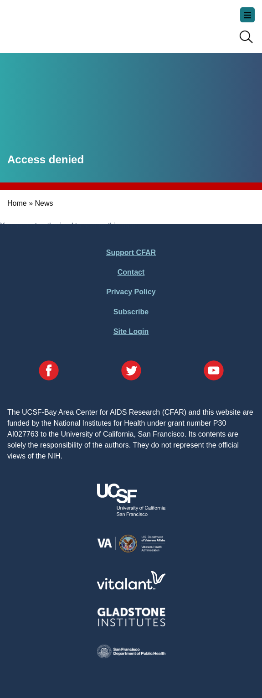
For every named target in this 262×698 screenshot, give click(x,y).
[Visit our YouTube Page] (213, 372)
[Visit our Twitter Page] (131, 372)
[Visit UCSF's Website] (131, 513)
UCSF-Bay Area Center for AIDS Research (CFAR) (52, 23)
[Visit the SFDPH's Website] (131, 656)
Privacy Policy (131, 292)
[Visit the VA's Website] (131, 551)
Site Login (131, 331)
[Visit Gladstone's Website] (131, 624)
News (44, 203)
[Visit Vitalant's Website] (131, 587)
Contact (131, 272)
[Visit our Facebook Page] (48, 372)
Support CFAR (131, 252)
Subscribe (131, 312)
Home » (20, 203)
